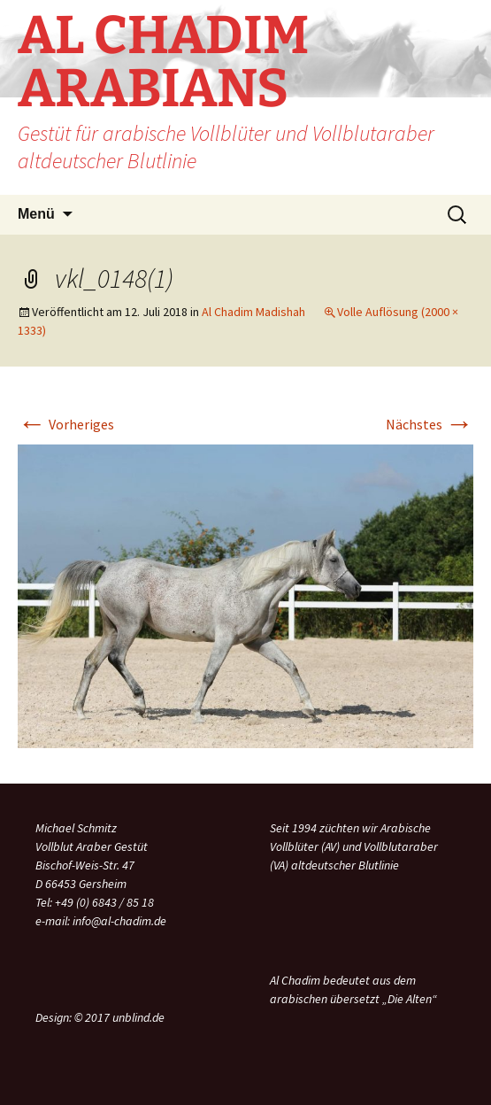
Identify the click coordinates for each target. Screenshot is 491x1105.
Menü (36, 213)
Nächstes (429, 424)
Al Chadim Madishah (253, 312)
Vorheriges (66, 424)
